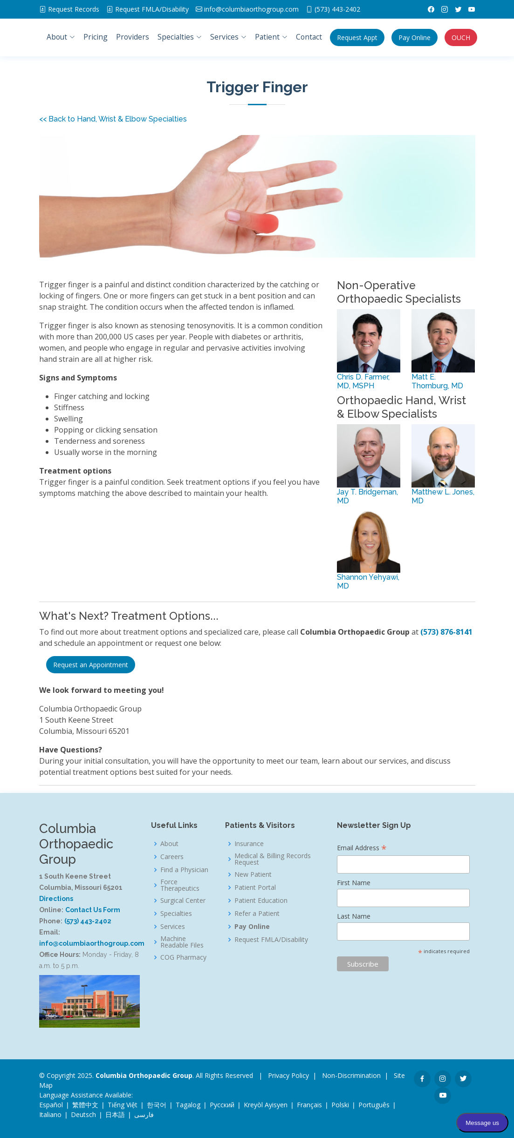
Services (172, 926)
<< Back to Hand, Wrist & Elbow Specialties (113, 119)
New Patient (253, 874)
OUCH (461, 37)
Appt (357, 37)
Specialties (176, 913)
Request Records (73, 9)
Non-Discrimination (351, 1075)
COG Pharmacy (183, 957)
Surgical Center (183, 900)
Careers (172, 857)
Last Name (353, 916)
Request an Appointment (90, 664)
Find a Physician (184, 870)
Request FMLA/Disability (271, 939)
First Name (353, 882)
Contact (309, 37)
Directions (56, 898)
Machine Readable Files (182, 941)
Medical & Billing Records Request (272, 859)
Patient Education (261, 900)
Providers (132, 37)
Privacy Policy (288, 1075)
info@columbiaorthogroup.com (251, 9)
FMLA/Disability (152, 9)
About (169, 843)
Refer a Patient (257, 913)
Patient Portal (255, 887)
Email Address (362, 848)
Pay (414, 37)
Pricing (95, 37)
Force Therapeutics (179, 885)
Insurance (249, 843)
